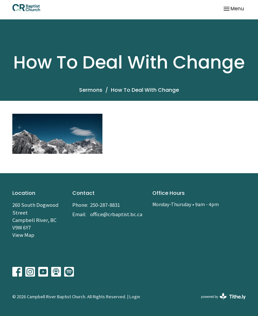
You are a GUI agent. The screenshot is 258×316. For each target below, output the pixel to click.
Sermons (90, 90)
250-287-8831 (105, 204)
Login (134, 296)
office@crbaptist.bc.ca (116, 214)
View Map (23, 234)
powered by (223, 296)
